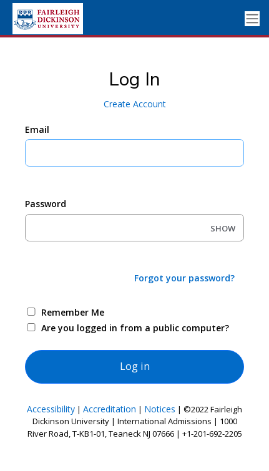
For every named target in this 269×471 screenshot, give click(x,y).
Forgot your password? (184, 278)
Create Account (135, 104)
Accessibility (51, 409)
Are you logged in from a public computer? (135, 328)
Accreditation (109, 409)
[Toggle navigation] (252, 19)
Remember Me (72, 312)
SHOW (222, 228)
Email (37, 129)
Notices (159, 409)
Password (45, 204)
